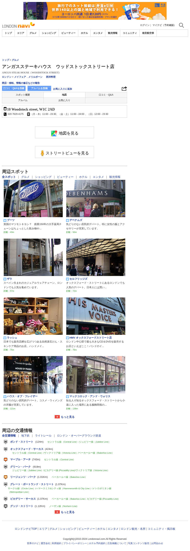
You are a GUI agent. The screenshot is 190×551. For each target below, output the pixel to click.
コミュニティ (130, 33)
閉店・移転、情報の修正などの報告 (21, 83)
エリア (20, 33)
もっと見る (68, 416)
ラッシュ (10, 337)
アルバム (23, 100)
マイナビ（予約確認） (164, 25)
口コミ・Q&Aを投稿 (13, 88)
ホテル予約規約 (97, 543)
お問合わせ (157, 543)
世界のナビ (33, 543)
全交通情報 (9, 435)
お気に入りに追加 (62, 89)
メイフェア (20, 77)
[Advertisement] (95, 47)
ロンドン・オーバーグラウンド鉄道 (79, 435)
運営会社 (45, 543)
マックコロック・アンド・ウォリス (88, 396)
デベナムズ (74, 220)
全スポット (9, 176)
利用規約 (56, 543)
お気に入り (64, 100)
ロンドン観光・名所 (133, 528)
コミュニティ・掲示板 (161, 528)
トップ (8, 33)
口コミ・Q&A (106, 94)
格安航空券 (148, 33)
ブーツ (9, 220)
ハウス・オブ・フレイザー (21, 396)
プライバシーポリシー (75, 543)
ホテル (84, 33)
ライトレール (43, 435)
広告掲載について (116, 543)
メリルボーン (35, 77)
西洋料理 (50, 77)
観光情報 (112, 33)
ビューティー (68, 33)
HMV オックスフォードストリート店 (89, 337)
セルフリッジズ (76, 279)
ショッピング (49, 33)
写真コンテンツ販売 (138, 543)
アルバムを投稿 (39, 88)
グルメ (33, 33)
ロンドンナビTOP (26, 528)
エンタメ (98, 33)
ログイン (144, 25)
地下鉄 (25, 435)
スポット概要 (23, 94)
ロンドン (6, 77)
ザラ (8, 279)
